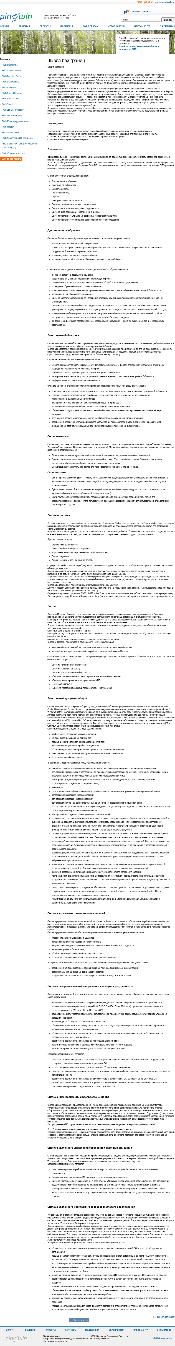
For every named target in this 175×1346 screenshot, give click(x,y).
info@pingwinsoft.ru (164, 2)
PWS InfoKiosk (9, 87)
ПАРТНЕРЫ (66, 26)
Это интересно (80, 1320)
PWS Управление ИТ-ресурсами (17, 138)
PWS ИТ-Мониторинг (12, 116)
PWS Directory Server (12, 76)
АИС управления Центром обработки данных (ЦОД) (19, 146)
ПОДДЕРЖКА (90, 26)
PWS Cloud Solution (11, 70)
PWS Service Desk (10, 99)
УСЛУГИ (4, 26)
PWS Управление (10, 132)
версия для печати (166, 1317)
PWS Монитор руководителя (15, 121)
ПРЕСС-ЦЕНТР (142, 26)
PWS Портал (8, 127)
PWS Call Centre (9, 65)
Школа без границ (11, 159)
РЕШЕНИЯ (24, 26)
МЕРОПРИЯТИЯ (116, 26)
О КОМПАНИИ (167, 26)
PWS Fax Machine (10, 82)
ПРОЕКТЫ (45, 26)
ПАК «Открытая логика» (13, 153)
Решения (5, 59)
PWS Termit (7, 104)
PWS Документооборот (13, 110)
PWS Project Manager (12, 93)
